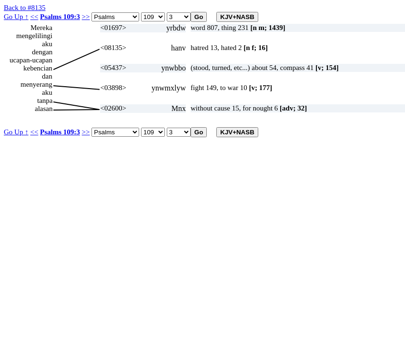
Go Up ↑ (16, 16)
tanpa (44, 100)
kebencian (37, 68)
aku (47, 44)
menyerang (36, 84)
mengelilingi (34, 36)
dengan (42, 52)
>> (86, 16)
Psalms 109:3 (60, 16)
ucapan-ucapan (31, 60)
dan (47, 76)
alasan (43, 108)
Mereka (41, 27)
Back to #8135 (25, 7)
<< (34, 16)
